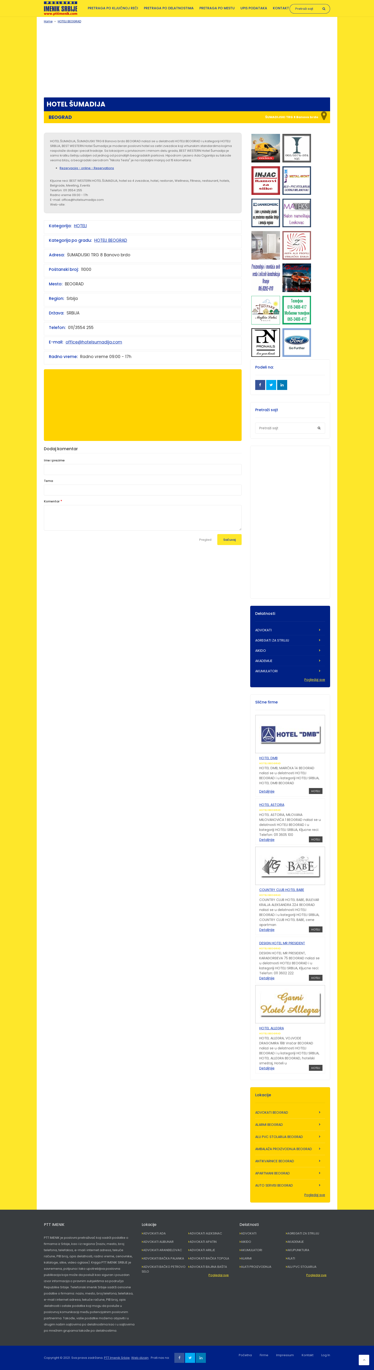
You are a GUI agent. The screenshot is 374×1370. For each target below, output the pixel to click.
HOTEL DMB (268, 758)
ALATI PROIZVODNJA (256, 1266)
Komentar (52, 501)
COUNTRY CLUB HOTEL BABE (281, 889)
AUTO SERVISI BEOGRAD (274, 1185)
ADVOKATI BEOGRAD (271, 1112)
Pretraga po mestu (217, 8)
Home (48, 21)
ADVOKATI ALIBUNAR (158, 1241)
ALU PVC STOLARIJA (302, 1266)
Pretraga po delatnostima (169, 8)
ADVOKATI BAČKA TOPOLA (209, 1258)
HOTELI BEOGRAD (69, 21)
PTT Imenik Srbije (117, 1357)
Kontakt (281, 8)
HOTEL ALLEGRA (271, 1028)
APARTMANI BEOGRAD (272, 1173)
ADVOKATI (263, 630)
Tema (48, 481)
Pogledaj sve (314, 679)
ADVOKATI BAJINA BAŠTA (208, 1266)
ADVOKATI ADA (154, 1233)
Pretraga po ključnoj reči (113, 8)
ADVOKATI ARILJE (202, 1250)
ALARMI (246, 1258)
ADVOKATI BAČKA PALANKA (163, 1258)
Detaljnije (267, 791)
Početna (245, 1355)
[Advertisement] (187, 59)
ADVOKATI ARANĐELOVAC (162, 1250)
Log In (325, 1355)
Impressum (285, 1355)
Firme (264, 1355)
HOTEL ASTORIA (271, 804)
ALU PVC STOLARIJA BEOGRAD (279, 1136)
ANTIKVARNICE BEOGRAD (274, 1161)
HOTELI (80, 226)
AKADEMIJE (263, 660)
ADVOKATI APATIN (203, 1241)
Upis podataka (253, 8)
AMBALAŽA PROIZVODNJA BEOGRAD (283, 1149)
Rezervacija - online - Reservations (87, 168)
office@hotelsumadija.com (94, 342)
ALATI (291, 1258)
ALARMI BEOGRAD (269, 1124)
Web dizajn (140, 1357)
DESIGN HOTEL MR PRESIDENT (282, 943)
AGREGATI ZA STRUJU (272, 640)
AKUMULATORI (266, 671)
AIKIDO (260, 650)
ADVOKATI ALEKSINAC (206, 1233)
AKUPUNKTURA (298, 1250)
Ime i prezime (54, 460)
